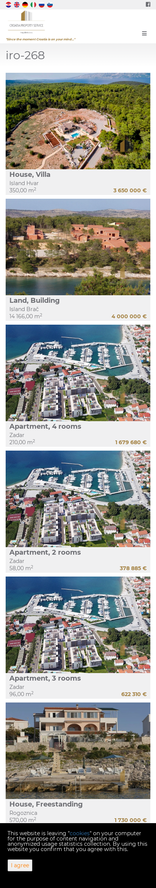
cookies (80, 833)
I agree (20, 865)
